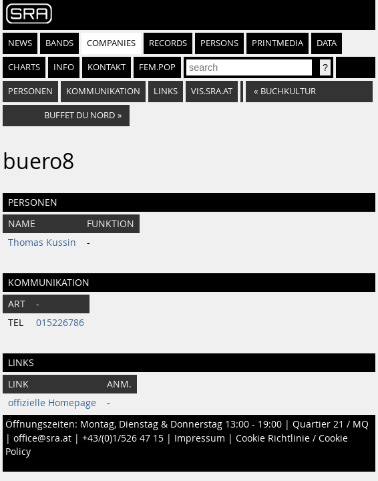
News (20, 43)
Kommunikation (103, 91)
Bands (59, 43)
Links (166, 91)
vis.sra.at (211, 91)
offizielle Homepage (52, 403)
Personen (30, 91)
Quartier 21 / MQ (331, 424)
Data (327, 43)
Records (168, 43)
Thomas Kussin (42, 242)
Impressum (199, 438)
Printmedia (277, 43)
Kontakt (106, 67)
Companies (111, 43)
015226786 (60, 323)
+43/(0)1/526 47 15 (123, 438)
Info (63, 67)
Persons (219, 43)
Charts (24, 67)
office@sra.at (42, 438)
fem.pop (157, 67)
